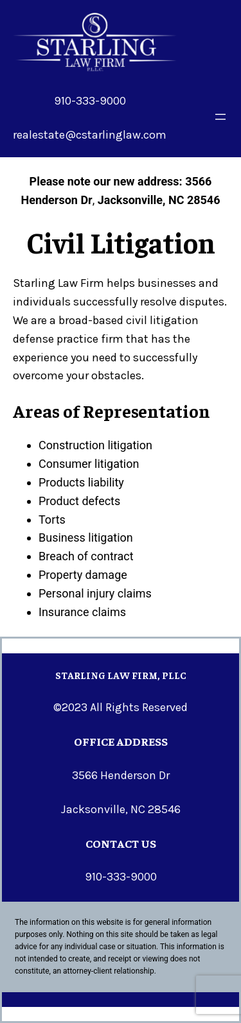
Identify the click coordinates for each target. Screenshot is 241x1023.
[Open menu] (220, 117)
